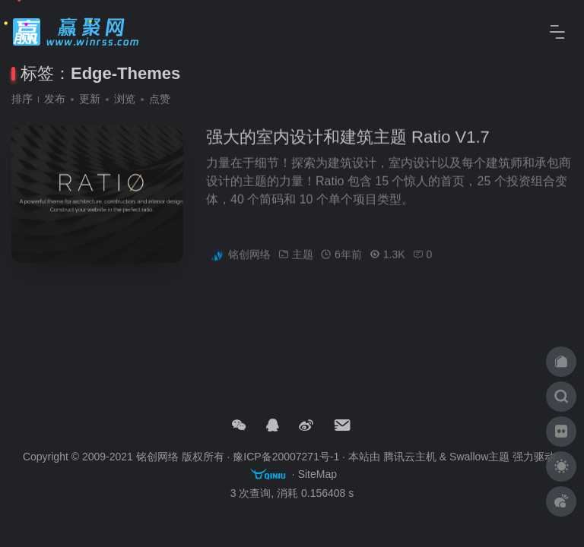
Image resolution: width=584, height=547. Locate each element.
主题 (302, 259)
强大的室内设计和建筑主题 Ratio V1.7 (348, 141)
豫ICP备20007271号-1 (286, 457)
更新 (89, 99)
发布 (54, 99)
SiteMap (317, 474)
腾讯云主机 (409, 457)
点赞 (159, 99)
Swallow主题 (479, 457)
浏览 (124, 99)
